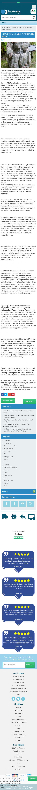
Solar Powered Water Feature (13, 71)
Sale (18, 694)
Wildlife (6, 483)
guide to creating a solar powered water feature (18, 371)
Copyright (18, 740)
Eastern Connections (18, 766)
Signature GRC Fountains (18, 760)
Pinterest (23, 699)
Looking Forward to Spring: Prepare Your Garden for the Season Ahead (18, 416)
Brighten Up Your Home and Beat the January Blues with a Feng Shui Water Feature (17, 430)
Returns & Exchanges (18, 722)
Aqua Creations (18, 751)
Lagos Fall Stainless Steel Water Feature (15, 309)
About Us (18, 710)
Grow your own (8, 457)
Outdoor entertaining (10, 467)
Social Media (8, 475)
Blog (8, 27)
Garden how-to (8, 448)
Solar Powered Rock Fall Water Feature (16, 219)
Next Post (28, 401)
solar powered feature (20, 141)
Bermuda (18, 754)
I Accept (32, 778)
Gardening (7, 451)
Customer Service (18, 731)
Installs (6, 462)
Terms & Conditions (18, 734)
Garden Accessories (10, 446)
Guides (18, 716)
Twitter (18, 699)
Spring (6, 478)
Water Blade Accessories (19, 691)
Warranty (18, 725)
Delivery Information (18, 719)
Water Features (8, 480)
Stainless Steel (18, 682)
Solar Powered (18, 679)
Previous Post (7, 400)
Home (3, 27)
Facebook (13, 699)
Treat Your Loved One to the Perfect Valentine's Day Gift (18, 421)
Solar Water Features (22, 387)
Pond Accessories (18, 685)
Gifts (5, 454)
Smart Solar (18, 757)
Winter (6, 486)
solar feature (6, 120)
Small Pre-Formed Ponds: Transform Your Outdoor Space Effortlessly (16, 425)
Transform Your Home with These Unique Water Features (18, 412)
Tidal (18, 763)
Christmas (7, 441)
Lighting (6, 464)
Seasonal (6, 470)
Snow (5, 473)
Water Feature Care (18, 688)
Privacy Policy (18, 737)
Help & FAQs (18, 713)
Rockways (18, 769)
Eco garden (7, 443)
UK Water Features (15, 201)
